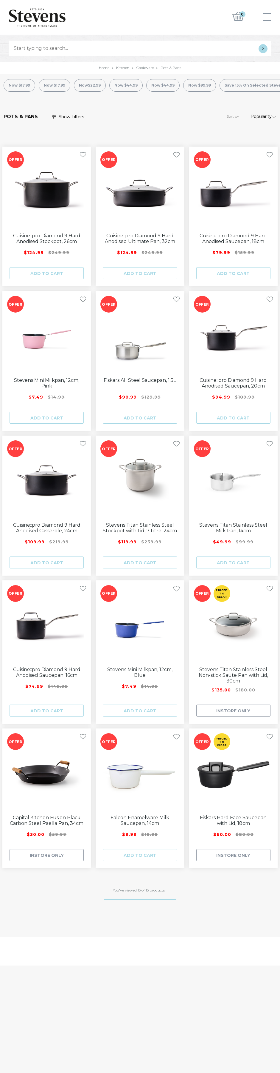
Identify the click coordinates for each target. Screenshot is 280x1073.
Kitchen (122, 67)
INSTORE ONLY (233, 711)
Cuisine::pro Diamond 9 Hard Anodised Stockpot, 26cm (46, 238)
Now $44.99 (126, 85)
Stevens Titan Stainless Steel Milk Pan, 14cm (233, 528)
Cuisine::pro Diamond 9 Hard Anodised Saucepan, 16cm (46, 672)
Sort (233, 116)
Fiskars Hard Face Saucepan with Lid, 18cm (233, 820)
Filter (68, 116)
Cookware (145, 67)
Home (104, 67)
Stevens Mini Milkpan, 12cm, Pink (46, 383)
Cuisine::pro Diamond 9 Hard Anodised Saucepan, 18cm (233, 238)
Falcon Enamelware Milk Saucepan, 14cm (140, 820)
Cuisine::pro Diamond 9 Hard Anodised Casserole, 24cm (46, 528)
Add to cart (46, 273)
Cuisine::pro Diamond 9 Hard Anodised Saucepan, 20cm (233, 383)
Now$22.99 (90, 85)
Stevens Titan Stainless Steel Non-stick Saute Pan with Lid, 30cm (233, 675)
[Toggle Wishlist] (83, 155)
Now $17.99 (19, 85)
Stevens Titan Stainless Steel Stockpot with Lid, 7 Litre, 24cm (140, 528)
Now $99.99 (199, 85)
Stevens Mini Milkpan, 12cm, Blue (139, 672)
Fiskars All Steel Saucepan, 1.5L (140, 380)
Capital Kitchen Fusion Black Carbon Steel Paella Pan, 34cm (46, 820)
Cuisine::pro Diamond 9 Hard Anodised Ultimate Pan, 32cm (140, 238)
